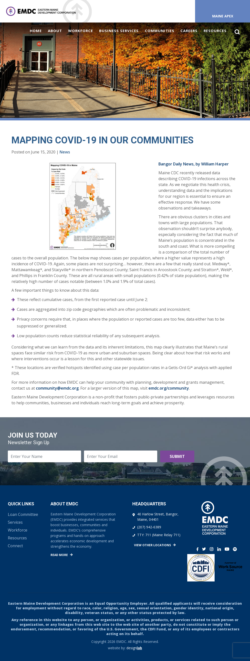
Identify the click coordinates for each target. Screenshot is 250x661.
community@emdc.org (57, 388)
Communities (159, 30)
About (55, 30)
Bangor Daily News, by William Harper (193, 164)
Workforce (80, 30)
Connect (15, 545)
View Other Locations (152, 545)
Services (15, 522)
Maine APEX (222, 16)
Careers (189, 30)
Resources (215, 30)
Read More (59, 555)
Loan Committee (23, 514)
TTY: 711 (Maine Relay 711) (158, 535)
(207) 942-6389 (149, 527)
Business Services (119, 30)
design (134, 648)
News (65, 152)
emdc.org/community (168, 388)
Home (36, 30)
